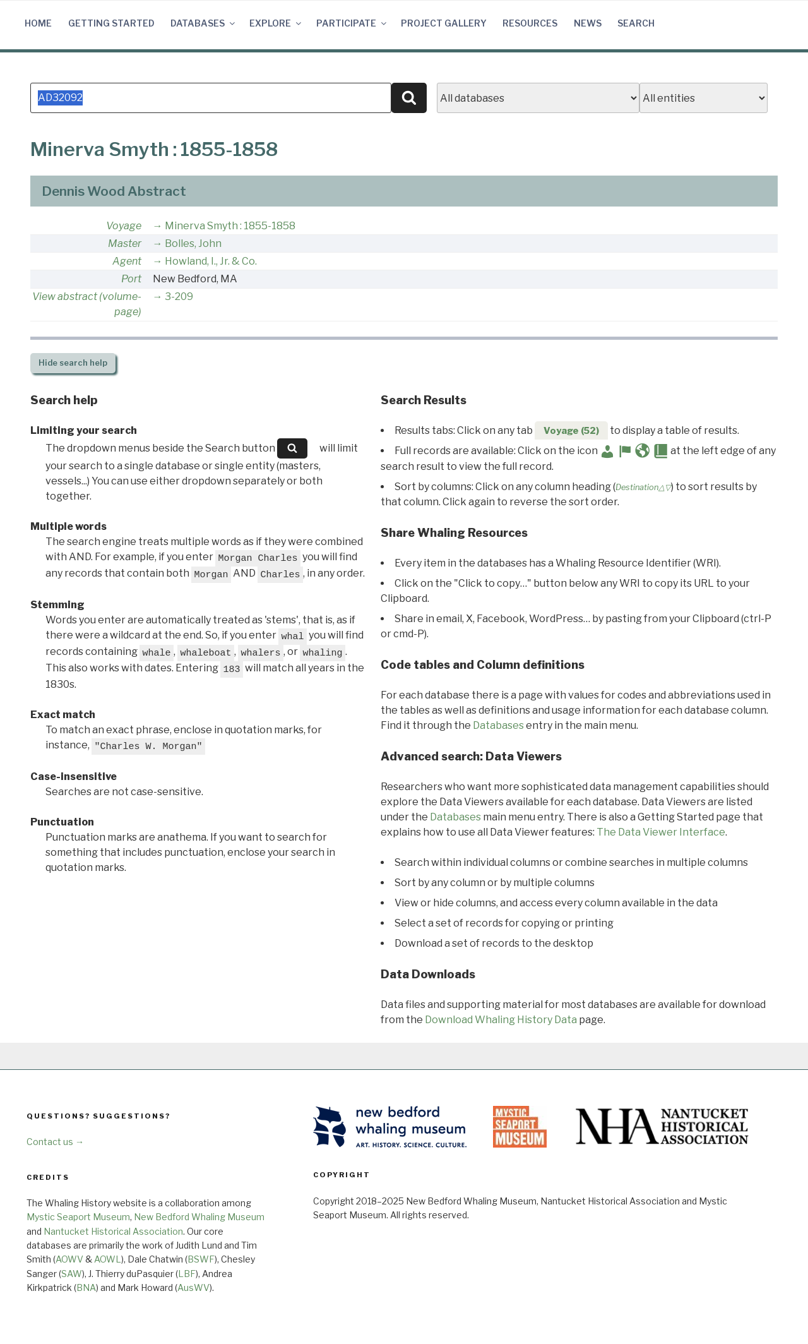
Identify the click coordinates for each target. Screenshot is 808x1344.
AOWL (107, 1259)
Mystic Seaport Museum (78, 1216)
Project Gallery (444, 23)
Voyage (123, 226)
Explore (276, 23)
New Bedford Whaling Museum (199, 1216)
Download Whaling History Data (501, 1020)
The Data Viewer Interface (661, 832)
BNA (86, 1287)
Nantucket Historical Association (113, 1231)
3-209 (179, 297)
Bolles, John (193, 243)
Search (636, 23)
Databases (203, 23)
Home (38, 23)
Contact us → (55, 1141)
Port (131, 279)
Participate (352, 23)
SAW (71, 1273)
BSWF (201, 1259)
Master (124, 243)
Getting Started (111, 23)
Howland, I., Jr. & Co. (211, 261)
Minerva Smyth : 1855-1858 (230, 226)
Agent (126, 261)
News (588, 23)
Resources (529, 23)
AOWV (69, 1259)
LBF (187, 1273)
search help (73, 363)
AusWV (193, 1287)
